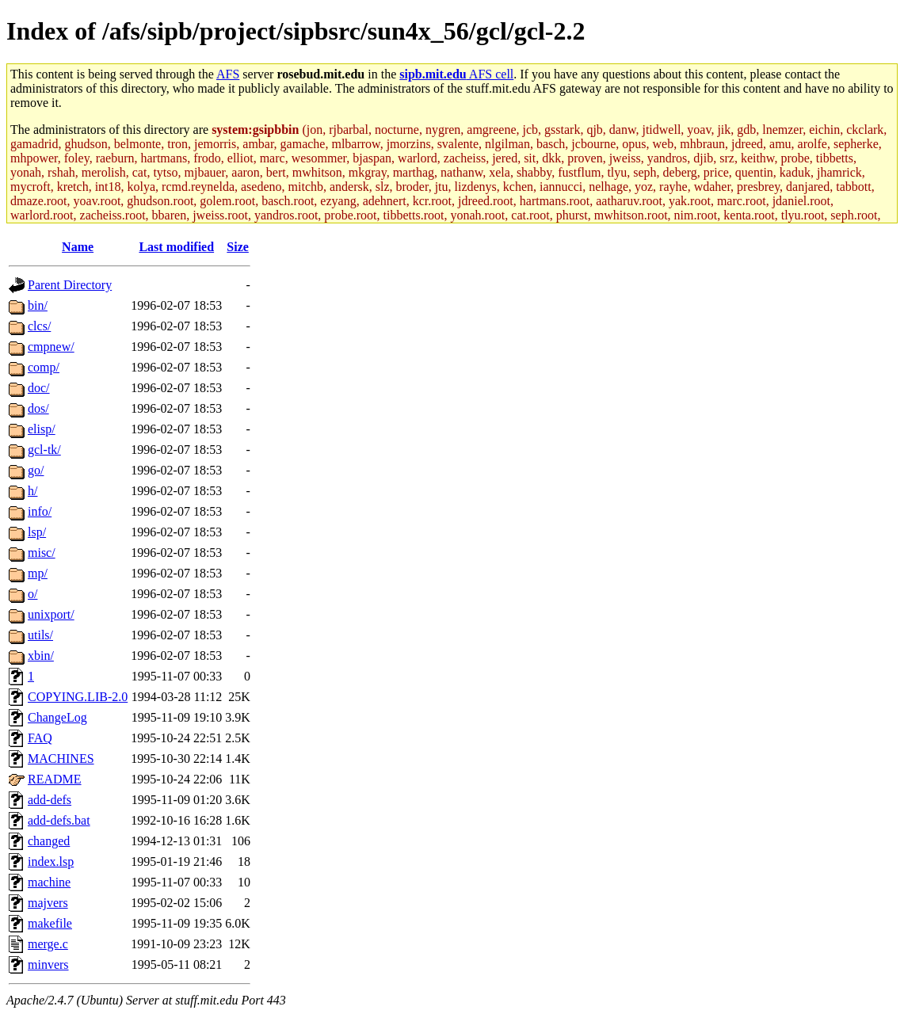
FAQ (40, 738)
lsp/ (37, 532)
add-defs (49, 799)
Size (238, 247)
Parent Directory (70, 285)
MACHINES (61, 758)
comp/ (43, 367)
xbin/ (41, 655)
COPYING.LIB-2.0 (78, 696)
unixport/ (51, 614)
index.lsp (51, 861)
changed (49, 841)
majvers (48, 902)
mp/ (38, 573)
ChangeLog (57, 717)
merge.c (48, 944)
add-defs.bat (59, 820)
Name (77, 247)
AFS (227, 74)
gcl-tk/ (44, 449)
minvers (48, 964)
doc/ (39, 388)
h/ (32, 490)
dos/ (38, 408)
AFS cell (456, 74)
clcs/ (39, 326)
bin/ (38, 305)
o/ (32, 593)
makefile (50, 923)
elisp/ (41, 429)
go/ (36, 470)
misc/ (41, 552)
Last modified (176, 247)
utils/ (40, 635)
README (55, 779)
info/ (39, 511)
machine (49, 882)
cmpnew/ (51, 346)
